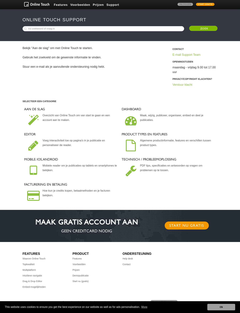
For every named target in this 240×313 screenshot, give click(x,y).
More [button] (144, 307)
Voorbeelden (80, 4)
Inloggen (185, 5)
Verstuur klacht (182, 84)
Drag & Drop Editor (32, 281)
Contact (126, 264)
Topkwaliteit (28, 264)
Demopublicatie (80, 275)
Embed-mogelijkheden (34, 287)
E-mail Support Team (186, 54)
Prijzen (98, 4)
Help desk (127, 258)
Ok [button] (221, 307)
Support (112, 4)
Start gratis (205, 5)
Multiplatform (29, 270)
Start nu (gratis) (80, 281)
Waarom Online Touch (34, 258)
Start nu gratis (186, 226)
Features (61, 4)
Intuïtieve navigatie (32, 275)
